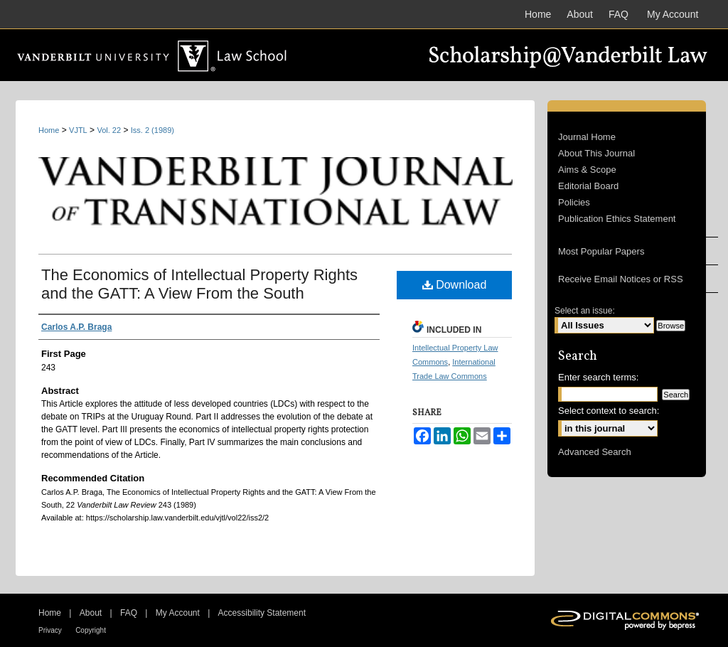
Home (48, 130)
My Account (178, 613)
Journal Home (587, 137)
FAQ (128, 613)
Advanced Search (594, 452)
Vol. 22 (109, 130)
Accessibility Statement (262, 613)
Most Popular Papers (601, 251)
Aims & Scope (587, 169)
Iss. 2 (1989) (152, 130)
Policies (574, 202)
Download (454, 285)
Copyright (90, 630)
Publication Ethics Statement (616, 218)
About (91, 613)
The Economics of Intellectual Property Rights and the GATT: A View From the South (199, 284)
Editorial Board (588, 186)
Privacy (50, 630)
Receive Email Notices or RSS (620, 279)
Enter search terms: (598, 377)
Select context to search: (608, 410)
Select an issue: (585, 311)
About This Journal (596, 153)
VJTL (78, 130)
